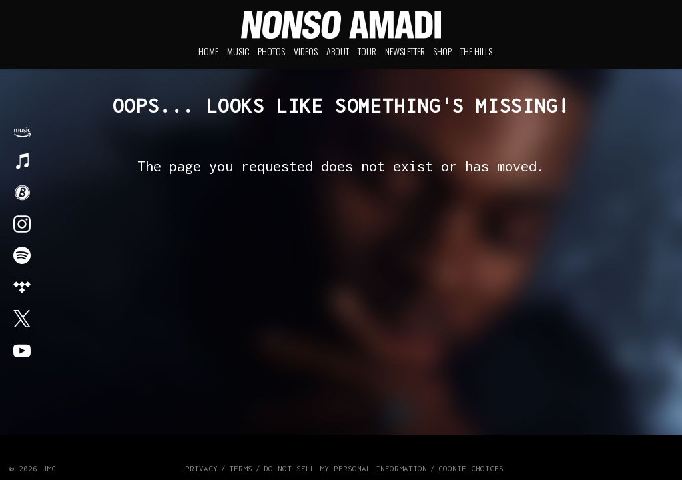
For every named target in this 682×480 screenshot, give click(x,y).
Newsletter (405, 51)
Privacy (201, 468)
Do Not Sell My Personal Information (345, 468)
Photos (271, 51)
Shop (442, 51)
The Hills (476, 51)
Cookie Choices (471, 468)
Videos (306, 51)
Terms (240, 468)
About (337, 51)
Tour (367, 51)
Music (238, 51)
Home (208, 51)
